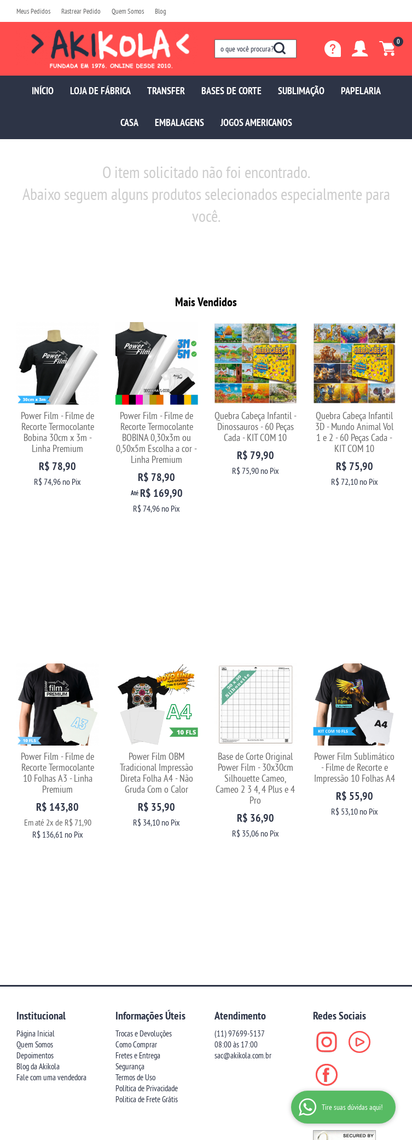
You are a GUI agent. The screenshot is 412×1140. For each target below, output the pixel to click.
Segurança (129, 800)
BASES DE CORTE (231, 90)
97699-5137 (239, 767)
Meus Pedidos (33, 11)
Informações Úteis (150, 749)
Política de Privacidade (146, 822)
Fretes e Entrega (137, 789)
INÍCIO (43, 90)
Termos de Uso (135, 811)
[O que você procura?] (279, 48)
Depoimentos (35, 789)
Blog (160, 11)
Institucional (41, 749)
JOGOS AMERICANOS (256, 122)
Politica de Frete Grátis (146, 833)
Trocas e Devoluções (143, 767)
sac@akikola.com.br (242, 789)
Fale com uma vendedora (51, 811)
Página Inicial (35, 767)
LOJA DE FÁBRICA (100, 90)
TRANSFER (166, 90)
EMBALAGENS (179, 122)
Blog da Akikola (38, 800)
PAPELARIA (361, 90)
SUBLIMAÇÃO (301, 90)
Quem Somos (128, 11)
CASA (129, 122)
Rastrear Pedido (81, 11)
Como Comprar (136, 778)
